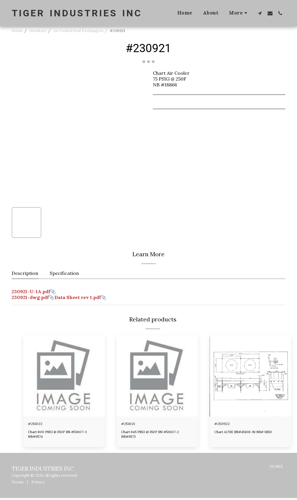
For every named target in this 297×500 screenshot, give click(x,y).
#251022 (37, 425)
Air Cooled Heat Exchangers (78, 30)
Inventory (38, 30)
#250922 (224, 425)
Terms (18, 483)
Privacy (38, 483)
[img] (64, 376)
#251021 (130, 425)
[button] (260, 13)
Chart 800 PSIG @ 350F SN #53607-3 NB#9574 (61, 436)
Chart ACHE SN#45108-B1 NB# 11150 (247, 433)
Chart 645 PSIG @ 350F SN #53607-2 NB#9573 (154, 436)
